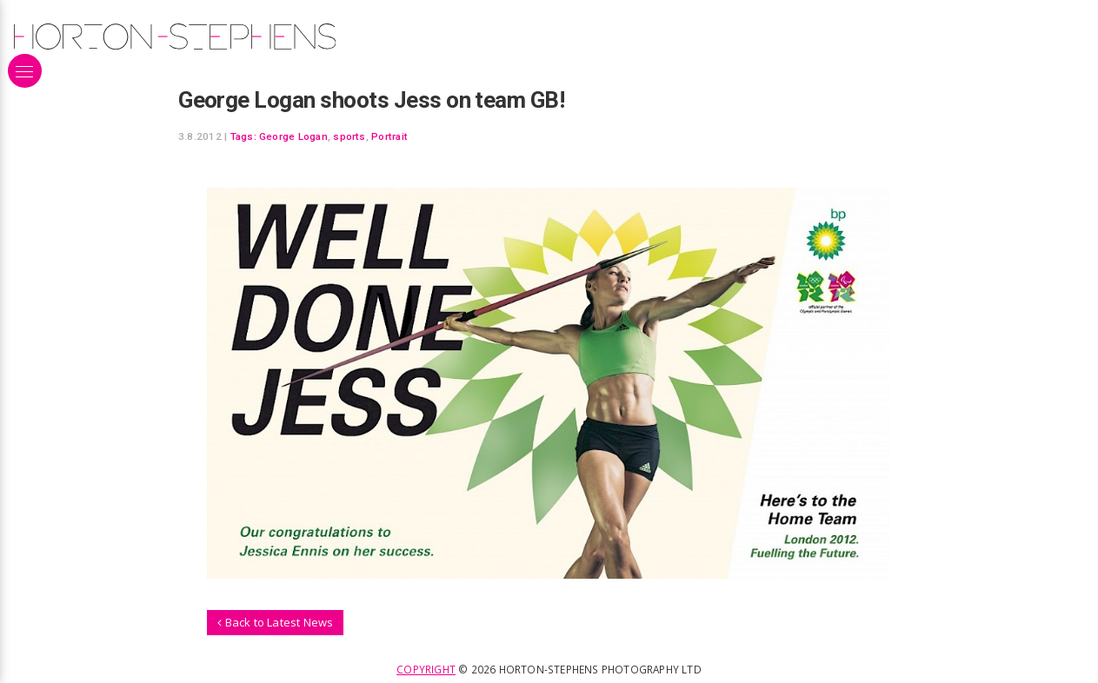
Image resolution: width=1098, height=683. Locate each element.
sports (349, 136)
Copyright (426, 669)
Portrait (389, 136)
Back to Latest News (275, 622)
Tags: (243, 136)
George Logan (293, 136)
